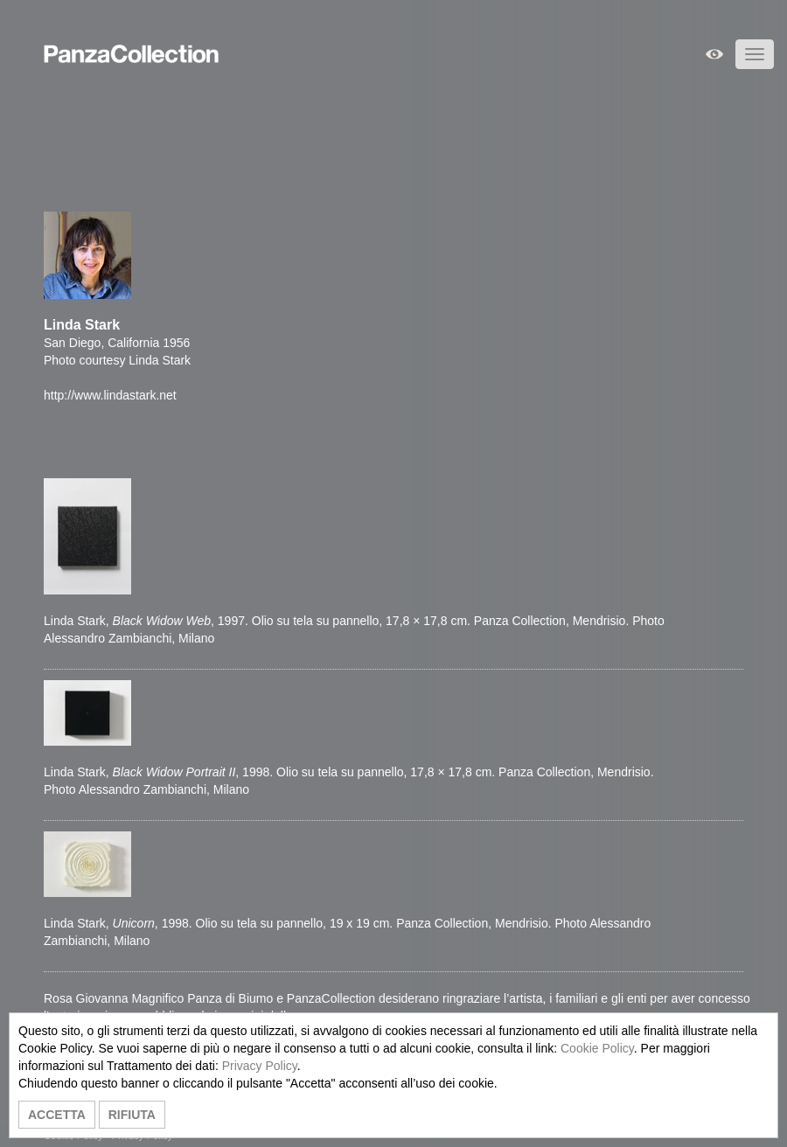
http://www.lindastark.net (110, 395)
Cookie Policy (597, 1048)
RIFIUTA (132, 1115)
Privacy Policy (259, 1066)
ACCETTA (57, 1115)
